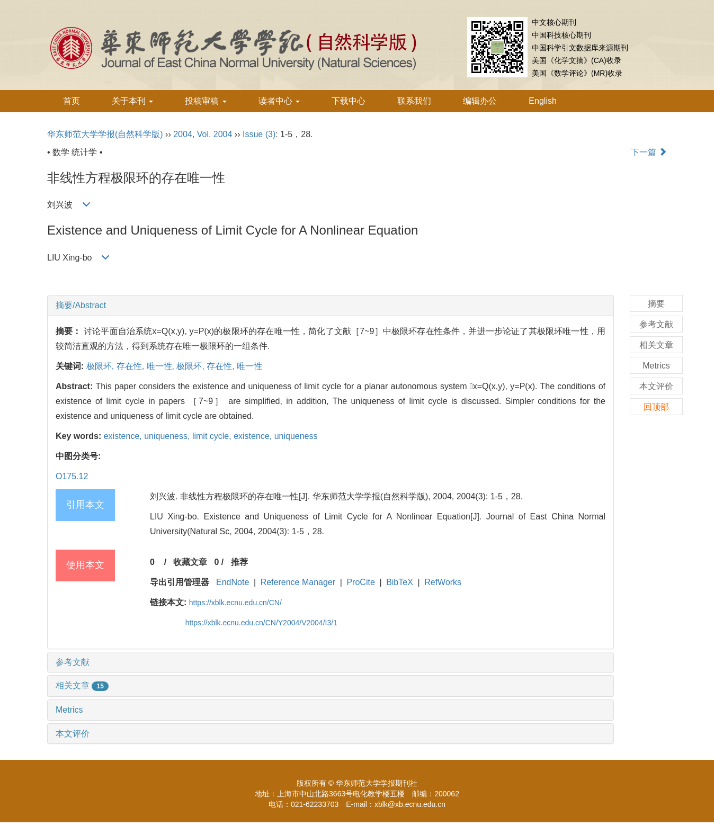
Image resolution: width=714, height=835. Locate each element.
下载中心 (348, 100)
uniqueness (296, 436)
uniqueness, (168, 436)
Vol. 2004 (215, 134)
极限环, (101, 366)
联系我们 (414, 100)
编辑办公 (480, 100)
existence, (124, 436)
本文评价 (73, 733)
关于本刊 (132, 100)
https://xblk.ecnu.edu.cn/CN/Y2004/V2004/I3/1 (261, 622)
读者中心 (279, 100)
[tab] (330, 305)
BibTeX (399, 582)
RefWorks (442, 582)
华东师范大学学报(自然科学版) (105, 134)
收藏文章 (190, 562)
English (542, 100)
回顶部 (656, 406)
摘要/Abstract (81, 305)
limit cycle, (213, 436)
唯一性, (162, 366)
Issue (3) (259, 134)
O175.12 (72, 476)
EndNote (232, 582)
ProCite (360, 582)
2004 (182, 134)
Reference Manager (298, 582)
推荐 (239, 562)
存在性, (132, 366)
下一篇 (649, 152)
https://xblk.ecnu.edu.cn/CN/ (235, 602)
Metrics (69, 709)
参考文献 (73, 662)
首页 (71, 100)
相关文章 (82, 685)
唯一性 (249, 366)
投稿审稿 (205, 100)
